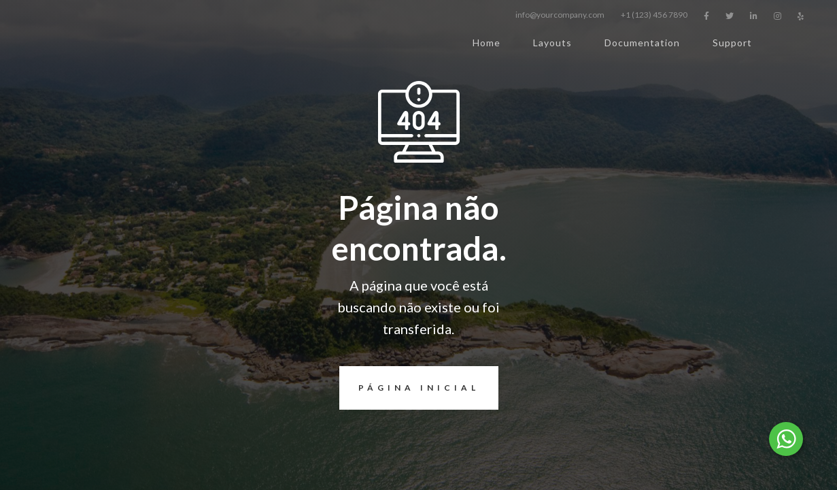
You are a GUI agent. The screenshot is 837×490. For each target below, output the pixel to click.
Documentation (642, 42)
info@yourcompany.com (559, 15)
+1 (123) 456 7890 (654, 15)
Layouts (552, 42)
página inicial (409, 388)
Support (732, 42)
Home (486, 42)
